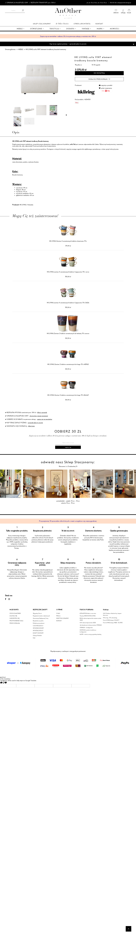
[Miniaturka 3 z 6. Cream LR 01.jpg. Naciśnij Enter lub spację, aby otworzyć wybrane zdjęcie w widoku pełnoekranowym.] (41, 110)
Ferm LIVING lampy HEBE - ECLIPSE (112, 622)
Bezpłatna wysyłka (38, 620)
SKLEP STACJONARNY (62, 618)
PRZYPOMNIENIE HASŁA (16, 620)
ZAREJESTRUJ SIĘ (14, 618)
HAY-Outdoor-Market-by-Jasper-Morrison (112, 614)
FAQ (34, 638)
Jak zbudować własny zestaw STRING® (91, 625)
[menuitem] (20, 28)
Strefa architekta (82, 24)
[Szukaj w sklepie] (13, 10)
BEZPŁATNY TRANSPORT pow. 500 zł (43, 2)
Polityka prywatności (38, 623)
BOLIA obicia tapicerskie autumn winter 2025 (90, 619)
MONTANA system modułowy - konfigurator (88, 631)
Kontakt (99, 24)
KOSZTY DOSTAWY (38, 633)
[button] (66, 115)
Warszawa (62, 466)
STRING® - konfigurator (86, 627)
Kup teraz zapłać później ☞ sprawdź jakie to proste (68, 44)
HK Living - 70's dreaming (110, 617)
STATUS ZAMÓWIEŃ (15, 613)
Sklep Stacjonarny (42, 24)
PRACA (58, 616)
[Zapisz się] (68, 447)
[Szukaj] (22, 10)
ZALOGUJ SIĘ (13, 616)
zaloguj (123, 13)
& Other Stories (62, 24)
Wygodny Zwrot (37, 613)
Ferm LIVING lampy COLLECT (111, 620)
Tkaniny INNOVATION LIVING (87, 616)
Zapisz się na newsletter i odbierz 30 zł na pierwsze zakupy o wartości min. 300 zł (68, 36)
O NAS (58, 613)
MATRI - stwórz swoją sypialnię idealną (90, 634)
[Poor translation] (4, 682)
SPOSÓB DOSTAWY (38, 628)
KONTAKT (59, 620)
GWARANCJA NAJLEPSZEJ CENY (17, 2)
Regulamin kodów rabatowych (41, 616)
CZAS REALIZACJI (38, 625)
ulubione (116, 13)
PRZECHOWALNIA (15, 623)
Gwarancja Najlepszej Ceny (40, 618)
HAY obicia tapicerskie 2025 (88, 622)
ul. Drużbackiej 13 (71, 466)
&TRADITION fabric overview (88, 613)
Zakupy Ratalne (37, 635)
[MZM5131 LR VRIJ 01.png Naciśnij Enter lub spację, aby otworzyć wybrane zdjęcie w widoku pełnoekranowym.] (39, 79)
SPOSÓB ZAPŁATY (38, 630)
